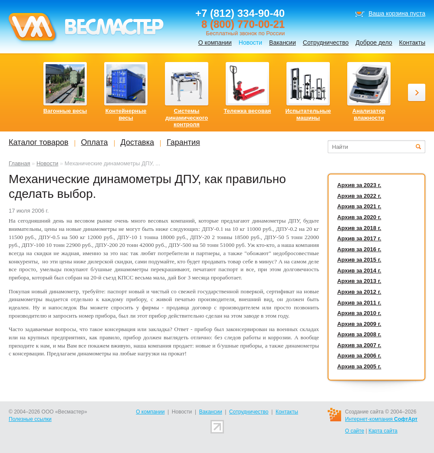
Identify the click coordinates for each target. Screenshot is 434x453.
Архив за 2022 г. (359, 196)
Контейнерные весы (126, 114)
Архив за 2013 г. (359, 281)
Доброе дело (373, 42)
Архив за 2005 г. (359, 366)
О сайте (354, 431)
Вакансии (282, 42)
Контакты (412, 42)
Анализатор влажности (368, 114)
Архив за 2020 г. (359, 217)
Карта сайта (383, 431)
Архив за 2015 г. (359, 259)
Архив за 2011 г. (359, 302)
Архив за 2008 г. (359, 334)
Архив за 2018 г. (359, 228)
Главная (19, 163)
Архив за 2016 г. (359, 249)
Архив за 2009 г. (359, 324)
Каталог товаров (39, 142)
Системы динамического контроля (186, 118)
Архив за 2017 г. (359, 238)
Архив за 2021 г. (359, 206)
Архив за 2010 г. (359, 313)
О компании (215, 42)
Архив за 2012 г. (359, 292)
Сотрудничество (326, 42)
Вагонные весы (65, 111)
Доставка (137, 142)
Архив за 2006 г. (359, 355)
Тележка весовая (247, 111)
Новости (47, 163)
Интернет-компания (381, 419)
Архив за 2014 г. (359, 270)
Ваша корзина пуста (396, 13)
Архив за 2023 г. (359, 185)
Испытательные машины (308, 114)
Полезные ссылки (30, 419)
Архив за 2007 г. (359, 345)
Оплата (94, 142)
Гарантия (183, 142)
